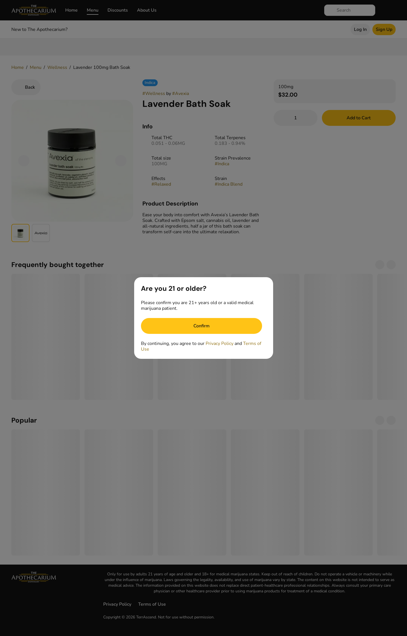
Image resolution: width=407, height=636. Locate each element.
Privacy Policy (219, 343)
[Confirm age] (201, 326)
